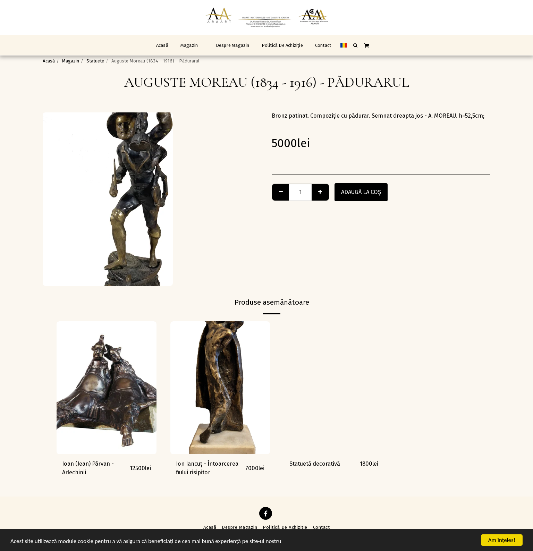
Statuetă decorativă (314, 463)
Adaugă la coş (361, 192)
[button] (355, 45)
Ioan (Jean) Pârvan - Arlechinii (88, 468)
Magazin (70, 60)
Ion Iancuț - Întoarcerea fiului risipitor (207, 468)
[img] (106, 387)
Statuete (95, 60)
